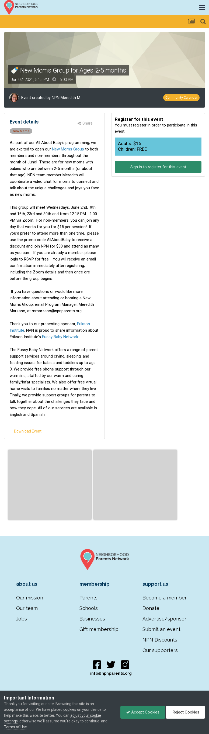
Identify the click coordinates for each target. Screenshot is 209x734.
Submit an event (161, 629)
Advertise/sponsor (164, 619)
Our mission (29, 598)
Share (85, 123)
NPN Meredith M (66, 97)
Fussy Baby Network (59, 336)
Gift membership (99, 629)
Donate (150, 608)
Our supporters (160, 650)
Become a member (164, 598)
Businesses (92, 619)
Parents (88, 598)
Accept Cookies (142, 712)
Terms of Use (15, 727)
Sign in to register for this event (158, 166)
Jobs (21, 619)
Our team (27, 608)
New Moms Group (68, 149)
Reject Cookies (185, 712)
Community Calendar (181, 97)
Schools (88, 608)
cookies (69, 709)
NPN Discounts (159, 640)
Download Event (27, 431)
